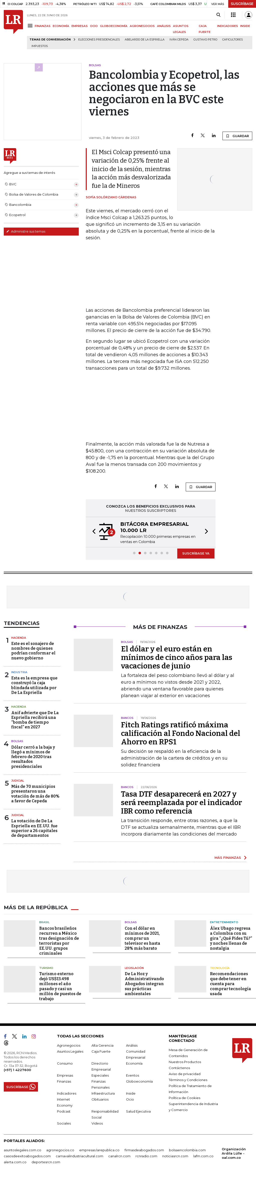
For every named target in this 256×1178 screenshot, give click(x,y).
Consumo (65, 1063)
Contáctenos (179, 1068)
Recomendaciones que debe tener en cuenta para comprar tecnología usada (230, 983)
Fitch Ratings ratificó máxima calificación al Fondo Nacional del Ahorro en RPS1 (180, 733)
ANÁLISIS (164, 26)
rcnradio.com (146, 1156)
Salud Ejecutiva (138, 1111)
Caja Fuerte (101, 1051)
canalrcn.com (119, 1156)
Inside (131, 1093)
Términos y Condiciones (188, 1080)
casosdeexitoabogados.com (27, 1156)
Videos (97, 1123)
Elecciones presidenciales (99, 39)
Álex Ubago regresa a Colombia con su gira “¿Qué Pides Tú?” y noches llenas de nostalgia (231, 938)
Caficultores (232, 39)
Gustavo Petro (205, 39)
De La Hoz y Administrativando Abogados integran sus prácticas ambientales (144, 983)
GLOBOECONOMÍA (114, 26)
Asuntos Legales (70, 1051)
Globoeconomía (139, 1081)
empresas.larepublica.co (99, 1150)
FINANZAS (42, 26)
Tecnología (220, 967)
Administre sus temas (25, 231)
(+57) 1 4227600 (17, 1070)
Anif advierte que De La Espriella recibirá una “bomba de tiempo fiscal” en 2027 (35, 720)
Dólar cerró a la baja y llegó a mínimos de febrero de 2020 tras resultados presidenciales (33, 757)
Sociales (64, 1123)
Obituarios (100, 1099)
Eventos (132, 1075)
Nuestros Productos (185, 1062)
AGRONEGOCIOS (142, 26)
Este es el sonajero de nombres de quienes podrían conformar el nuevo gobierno (33, 650)
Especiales (100, 1075)
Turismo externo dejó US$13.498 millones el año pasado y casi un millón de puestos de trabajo (60, 986)
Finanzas (64, 1081)
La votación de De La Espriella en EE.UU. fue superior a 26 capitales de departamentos (34, 828)
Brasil (44, 922)
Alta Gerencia (103, 1045)
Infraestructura (103, 1093)
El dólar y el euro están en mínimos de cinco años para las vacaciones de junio (176, 657)
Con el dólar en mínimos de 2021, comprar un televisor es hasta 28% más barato (142, 938)
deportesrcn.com (46, 1162)
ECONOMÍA (61, 26)
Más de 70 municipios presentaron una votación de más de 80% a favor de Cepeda (35, 793)
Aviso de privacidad (184, 1074)
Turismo (46, 967)
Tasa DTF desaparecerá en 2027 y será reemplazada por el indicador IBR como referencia (181, 803)
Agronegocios (68, 1045)
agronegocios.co (60, 1150)
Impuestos (40, 46)
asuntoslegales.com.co (22, 1150)
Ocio (130, 1099)
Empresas (65, 1075)
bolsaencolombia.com (187, 1150)
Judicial (17, 780)
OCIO (94, 26)
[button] (92, 532)
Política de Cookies (184, 1098)
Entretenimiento (224, 922)
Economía (134, 1063)
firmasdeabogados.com (144, 1150)
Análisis (132, 1045)
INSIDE (245, 26)
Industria (19, 672)
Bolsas (17, 741)
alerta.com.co (15, 1162)
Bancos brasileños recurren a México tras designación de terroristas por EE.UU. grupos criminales (59, 940)
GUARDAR (237, 136)
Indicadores (66, 1093)
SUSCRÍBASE (242, 3)
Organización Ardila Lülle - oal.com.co (234, 1153)
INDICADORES (227, 26)
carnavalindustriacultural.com (79, 1156)
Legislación (134, 967)
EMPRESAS (80, 26)
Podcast (63, 1111)
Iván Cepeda (179, 39)
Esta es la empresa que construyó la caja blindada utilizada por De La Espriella (34, 685)
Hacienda (18, 637)
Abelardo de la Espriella (144, 39)
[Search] (218, 14)
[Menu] (31, 25)
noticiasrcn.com (175, 1156)
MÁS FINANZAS (227, 858)
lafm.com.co (203, 1156)
